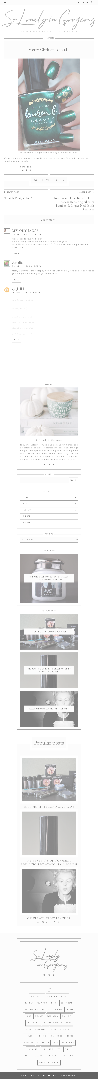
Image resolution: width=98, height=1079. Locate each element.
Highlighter (33, 1029)
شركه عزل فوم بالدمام (22, 325)
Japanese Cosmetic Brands (57, 1029)
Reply (16, 262)
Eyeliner (39, 1022)
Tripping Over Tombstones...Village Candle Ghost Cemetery (49, 586)
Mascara (28, 1049)
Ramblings (33, 1055)
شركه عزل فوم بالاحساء (23, 336)
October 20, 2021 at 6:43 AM (26, 301)
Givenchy (66, 1022)
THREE (68, 1055)
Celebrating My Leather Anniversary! (48, 717)
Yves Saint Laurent (49, 1068)
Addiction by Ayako (57, 1002)
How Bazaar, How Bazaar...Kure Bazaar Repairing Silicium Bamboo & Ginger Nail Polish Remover (73, 212)
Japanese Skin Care (61, 1035)
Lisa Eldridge (57, 1042)
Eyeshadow (52, 1022)
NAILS (24, 512)
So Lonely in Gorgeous (44, 1076)
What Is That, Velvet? (18, 206)
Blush (54, 1009)
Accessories (37, 1002)
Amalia (17, 271)
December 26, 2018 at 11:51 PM (27, 243)
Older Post (86, 200)
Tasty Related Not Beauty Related (42, 1062)
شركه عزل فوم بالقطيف (23, 330)
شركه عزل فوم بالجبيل (22, 342)
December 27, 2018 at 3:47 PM (26, 275)
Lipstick (42, 1042)
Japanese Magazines (37, 1035)
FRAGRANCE (27, 518)
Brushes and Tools (35, 1016)
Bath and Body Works (36, 1009)
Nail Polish (43, 1049)
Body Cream (67, 1009)
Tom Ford (68, 1062)
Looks (70, 1042)
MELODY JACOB (25, 239)
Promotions (68, 1049)
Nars (55, 1049)
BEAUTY (24, 506)
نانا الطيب (20, 297)
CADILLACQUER (55, 1016)
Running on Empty (51, 1055)
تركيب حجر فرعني (20, 316)
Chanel (69, 1016)
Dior (29, 1022)
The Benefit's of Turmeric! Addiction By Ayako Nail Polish (49, 679)
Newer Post (11, 200)
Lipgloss (29, 1042)
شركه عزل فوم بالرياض (22, 308)
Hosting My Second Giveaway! (49, 640)
